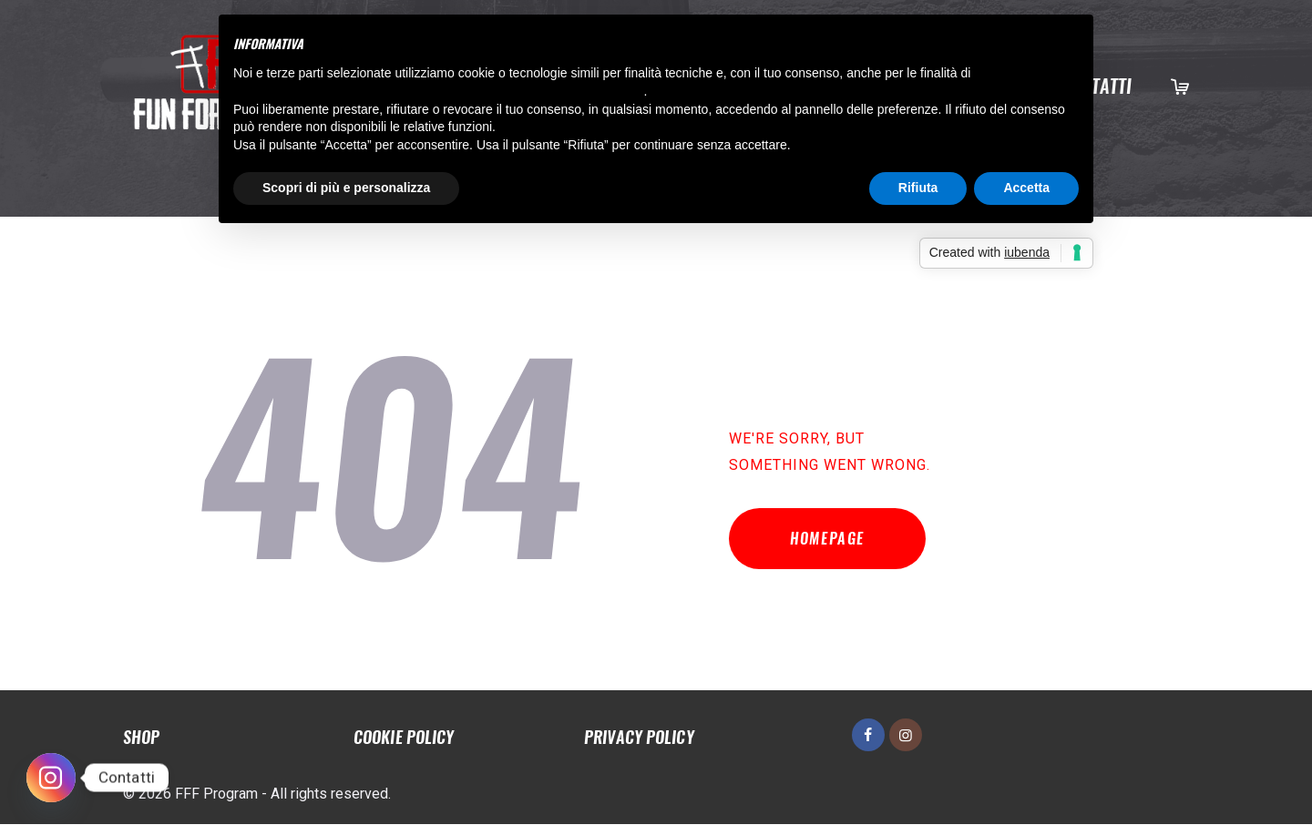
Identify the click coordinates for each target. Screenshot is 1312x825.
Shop (141, 738)
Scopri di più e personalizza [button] (346, 187)
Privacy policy (638, 738)
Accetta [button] (1026, 187)
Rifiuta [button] (918, 187)
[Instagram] (51, 777)
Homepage (829, 539)
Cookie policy (404, 738)
